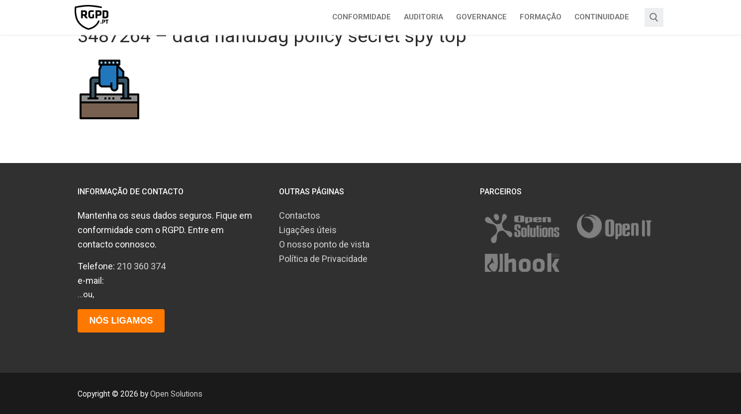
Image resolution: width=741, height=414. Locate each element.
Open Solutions (176, 394)
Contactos (299, 215)
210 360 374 (141, 266)
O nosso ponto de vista (324, 244)
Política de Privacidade (323, 258)
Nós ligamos (121, 321)
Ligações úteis (308, 230)
